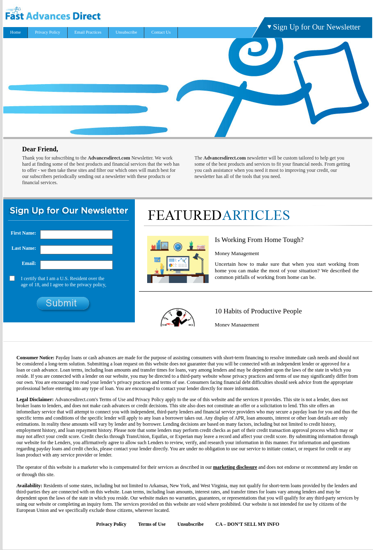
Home (15, 32)
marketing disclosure (235, 467)
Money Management (237, 253)
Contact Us (161, 32)
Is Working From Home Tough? (259, 240)
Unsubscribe (126, 32)
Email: (29, 263)
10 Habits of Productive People (258, 311)
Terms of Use (152, 524)
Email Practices (88, 32)
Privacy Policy (47, 32)
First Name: (23, 233)
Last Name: (23, 248)
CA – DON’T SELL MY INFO (248, 524)
